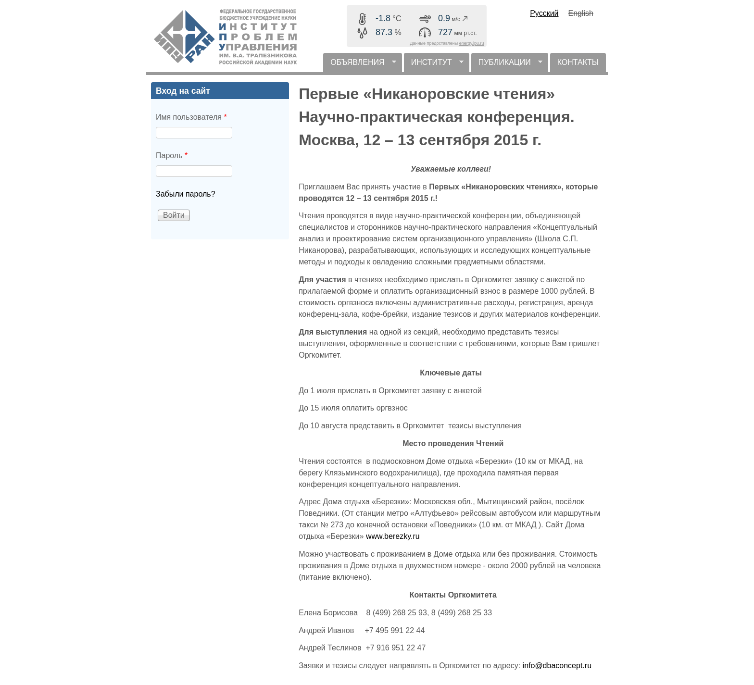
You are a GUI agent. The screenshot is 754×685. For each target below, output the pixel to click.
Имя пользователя (191, 117)
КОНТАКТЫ (578, 62)
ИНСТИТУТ (434, 65)
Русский (544, 13)
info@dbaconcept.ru (557, 665)
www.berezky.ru (393, 536)
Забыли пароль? (185, 194)
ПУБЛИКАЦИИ (506, 65)
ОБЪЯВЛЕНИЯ (359, 65)
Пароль (172, 155)
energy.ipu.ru (471, 43)
